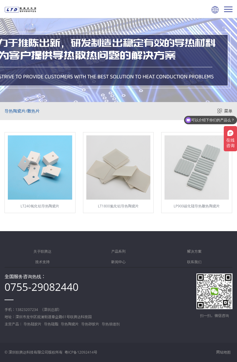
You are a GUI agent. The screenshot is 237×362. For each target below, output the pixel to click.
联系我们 (194, 261)
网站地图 (223, 352)
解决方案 (194, 251)
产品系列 (118, 251)
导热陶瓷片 (70, 324)
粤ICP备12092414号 (80, 352)
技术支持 (42, 261)
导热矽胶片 (90, 324)
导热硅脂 (51, 324)
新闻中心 (118, 261)
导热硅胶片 (32, 324)
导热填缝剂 (111, 324)
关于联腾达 (42, 251)
